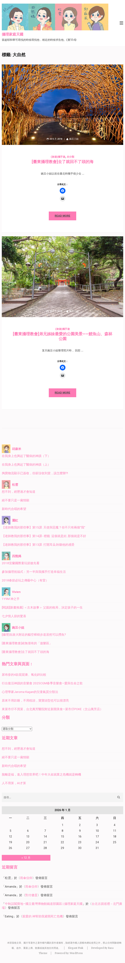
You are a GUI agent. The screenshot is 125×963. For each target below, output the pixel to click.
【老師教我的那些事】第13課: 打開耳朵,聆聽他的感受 (38, 544)
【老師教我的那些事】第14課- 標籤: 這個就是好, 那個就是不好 (44, 536)
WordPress (76, 953)
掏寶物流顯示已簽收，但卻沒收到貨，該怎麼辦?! (35, 473)
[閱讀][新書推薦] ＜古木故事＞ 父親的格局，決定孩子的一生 (42, 607)
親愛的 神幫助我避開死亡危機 (42, 916)
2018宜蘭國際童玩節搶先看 (20, 563)
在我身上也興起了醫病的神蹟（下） (26, 456)
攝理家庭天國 (12, 34)
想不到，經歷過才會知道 (18, 491)
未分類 (70, 156)
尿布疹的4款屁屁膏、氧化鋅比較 (24, 674)
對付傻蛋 (31, 895)
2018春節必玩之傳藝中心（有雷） (25, 580)
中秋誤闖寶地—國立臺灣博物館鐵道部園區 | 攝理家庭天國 (43, 904)
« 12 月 (26, 857)
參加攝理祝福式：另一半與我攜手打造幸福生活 (34, 572)
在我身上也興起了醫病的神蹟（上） (26, 464)
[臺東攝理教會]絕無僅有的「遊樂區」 (27, 643)
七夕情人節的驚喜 (14, 616)
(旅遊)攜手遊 (58, 156)
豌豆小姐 (74, 139)
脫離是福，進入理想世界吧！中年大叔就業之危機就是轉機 (41, 774)
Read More (62, 215)
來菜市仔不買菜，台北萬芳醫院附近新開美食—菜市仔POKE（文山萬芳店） (52, 709)
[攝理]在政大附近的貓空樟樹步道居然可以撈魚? (34, 634)
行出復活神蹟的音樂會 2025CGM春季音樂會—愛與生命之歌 (42, 683)
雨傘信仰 (26, 878)
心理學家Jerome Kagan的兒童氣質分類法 (30, 692)
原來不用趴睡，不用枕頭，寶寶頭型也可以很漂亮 (35, 700)
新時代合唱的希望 (14, 509)
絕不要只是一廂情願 (15, 500)
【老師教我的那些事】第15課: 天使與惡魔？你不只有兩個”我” (43, 527)
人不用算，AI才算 (14, 783)
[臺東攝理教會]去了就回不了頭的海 (62, 161)
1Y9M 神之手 (11, 599)
